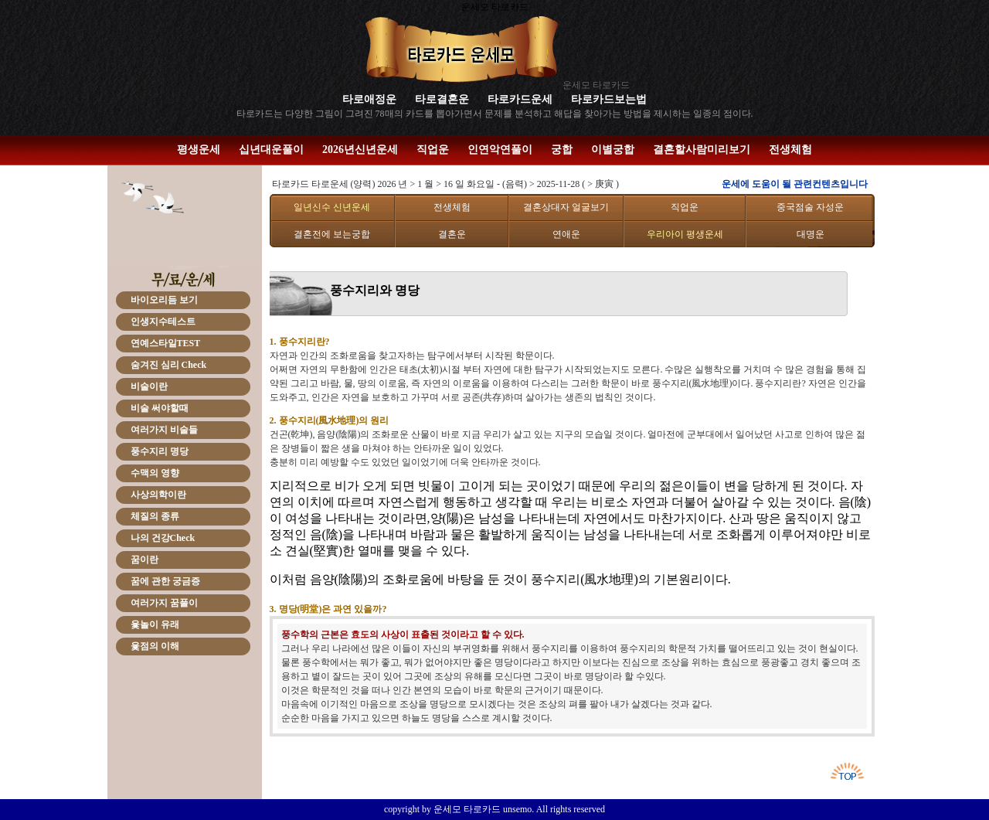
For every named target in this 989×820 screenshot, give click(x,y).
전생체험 (790, 149)
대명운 (810, 234)
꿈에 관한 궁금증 (165, 581)
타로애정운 (369, 99)
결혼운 (452, 234)
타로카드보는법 (609, 99)
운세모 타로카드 (596, 85)
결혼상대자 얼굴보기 (566, 207)
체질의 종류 (155, 516)
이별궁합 (612, 149)
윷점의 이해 (155, 646)
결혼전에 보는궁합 (332, 234)
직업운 (432, 149)
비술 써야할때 (160, 408)
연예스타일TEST (166, 343)
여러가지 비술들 (164, 429)
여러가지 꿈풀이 (164, 602)
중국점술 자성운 (810, 207)
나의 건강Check (163, 537)
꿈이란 (144, 559)
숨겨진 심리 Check (169, 364)
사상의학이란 (158, 494)
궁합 (562, 149)
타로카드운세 (520, 99)
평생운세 (198, 149)
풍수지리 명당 (160, 451)
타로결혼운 (442, 99)
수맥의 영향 (155, 473)
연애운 (566, 234)
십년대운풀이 (271, 149)
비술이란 (149, 386)
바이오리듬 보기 (164, 299)
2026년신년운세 (360, 149)
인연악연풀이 (499, 149)
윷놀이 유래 (155, 624)
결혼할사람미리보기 (701, 149)
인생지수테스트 (163, 321)
